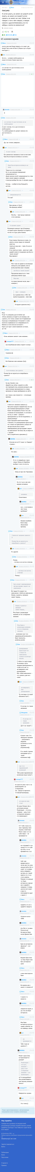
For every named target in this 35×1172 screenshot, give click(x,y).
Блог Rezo (4, 7)
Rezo (11, 7)
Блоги (3, 1155)
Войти (3, 1147)
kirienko (9, 35)
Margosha (23, 712)
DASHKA (11, 439)
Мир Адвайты (6, 1121)
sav (3, 55)
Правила (4, 1165)
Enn (15, 35)
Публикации (5, 1152)
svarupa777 (9, 341)
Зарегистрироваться (7, 1144)
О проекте (4, 1163)
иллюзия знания (8, 28)
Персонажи (4, 1157)
